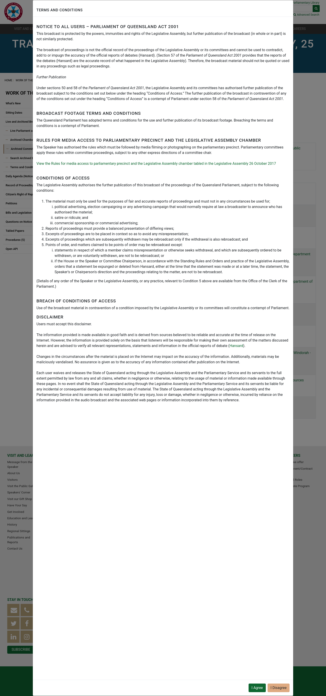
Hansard (236, 346)
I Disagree (279, 688)
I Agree (257, 688)
